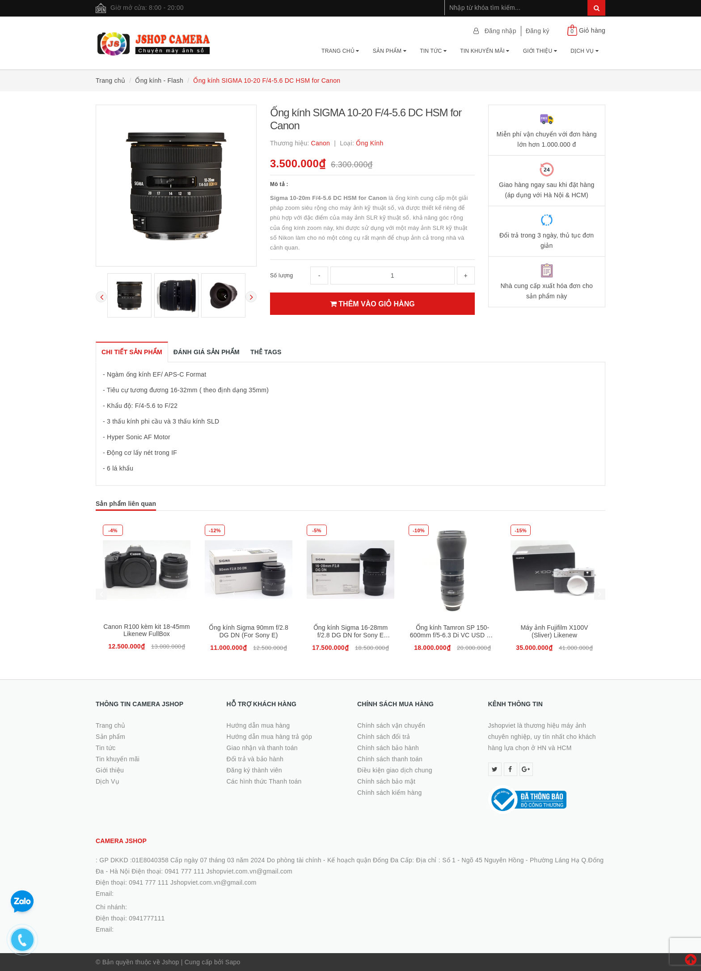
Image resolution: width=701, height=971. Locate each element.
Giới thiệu (540, 51)
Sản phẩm (389, 51)
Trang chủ (340, 51)
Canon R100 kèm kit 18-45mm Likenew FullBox (248, 630)
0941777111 (147, 918)
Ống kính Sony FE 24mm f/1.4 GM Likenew (147, 631)
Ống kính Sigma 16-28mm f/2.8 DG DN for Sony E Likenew (452, 635)
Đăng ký (537, 30)
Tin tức (433, 51)
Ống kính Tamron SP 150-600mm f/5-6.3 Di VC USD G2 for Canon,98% (554, 635)
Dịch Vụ (584, 51)
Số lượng (281, 275)
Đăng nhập (500, 30)
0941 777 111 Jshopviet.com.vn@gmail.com (192, 882)
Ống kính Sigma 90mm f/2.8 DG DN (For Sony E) (350, 631)
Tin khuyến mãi (485, 51)
